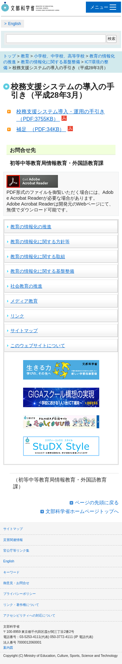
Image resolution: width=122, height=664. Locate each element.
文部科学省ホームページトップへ (82, 511)
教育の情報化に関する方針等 (40, 241)
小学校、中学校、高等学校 (59, 56)
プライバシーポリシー (19, 593)
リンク (17, 316)
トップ (9, 56)
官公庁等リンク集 (16, 550)
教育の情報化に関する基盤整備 (50, 61)
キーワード (11, 572)
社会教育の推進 (26, 286)
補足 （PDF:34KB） (41, 129)
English (14, 23)
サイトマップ (24, 330)
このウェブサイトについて (37, 345)
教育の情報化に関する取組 (37, 256)
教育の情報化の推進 (30, 226)
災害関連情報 (13, 540)
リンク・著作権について (21, 605)
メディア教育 (24, 301)
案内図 (8, 647)
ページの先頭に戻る (97, 502)
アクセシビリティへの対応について (29, 615)
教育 (25, 56)
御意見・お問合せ (16, 583)
